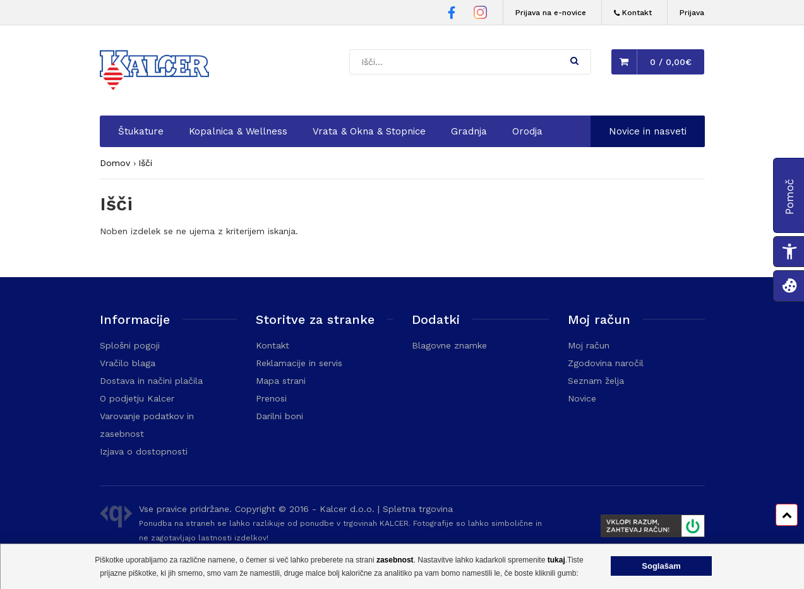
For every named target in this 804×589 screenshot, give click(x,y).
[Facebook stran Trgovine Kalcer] (451, 14)
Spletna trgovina (418, 509)
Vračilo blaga (127, 363)
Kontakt (272, 345)
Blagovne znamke (449, 345)
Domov (115, 163)
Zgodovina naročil (606, 363)
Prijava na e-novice (550, 12)
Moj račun (588, 345)
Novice (582, 398)
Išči (145, 163)
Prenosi (271, 398)
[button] (574, 60)
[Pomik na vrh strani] (787, 515)
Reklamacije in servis (299, 363)
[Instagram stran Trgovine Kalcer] (480, 14)
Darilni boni (279, 416)
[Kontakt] (633, 13)
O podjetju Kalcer (137, 398)
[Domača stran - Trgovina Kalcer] (156, 72)
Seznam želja (596, 381)
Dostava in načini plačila (151, 381)
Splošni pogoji (130, 345)
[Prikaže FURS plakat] (647, 528)
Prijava (692, 12)
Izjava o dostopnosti (144, 451)
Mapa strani (281, 381)
